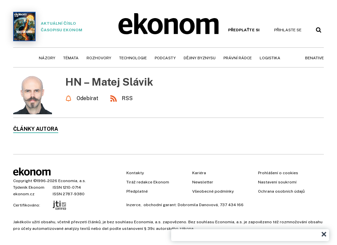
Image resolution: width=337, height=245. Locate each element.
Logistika (270, 58)
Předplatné (137, 191)
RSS (127, 98)
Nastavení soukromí (277, 182)
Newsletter (202, 182)
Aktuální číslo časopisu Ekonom (47, 26)
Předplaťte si (244, 30)
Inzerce (133, 205)
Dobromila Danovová (198, 205)
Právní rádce (237, 58)
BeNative (314, 58)
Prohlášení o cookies (278, 173)
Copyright (22, 180)
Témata (71, 58)
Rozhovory (99, 58)
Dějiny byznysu (200, 58)
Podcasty (165, 58)
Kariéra (199, 173)
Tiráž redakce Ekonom (147, 182)
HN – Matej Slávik (109, 82)
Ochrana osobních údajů (281, 191)
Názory (47, 58)
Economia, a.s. (72, 180)
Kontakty (135, 173)
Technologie (133, 58)
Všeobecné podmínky (213, 191)
